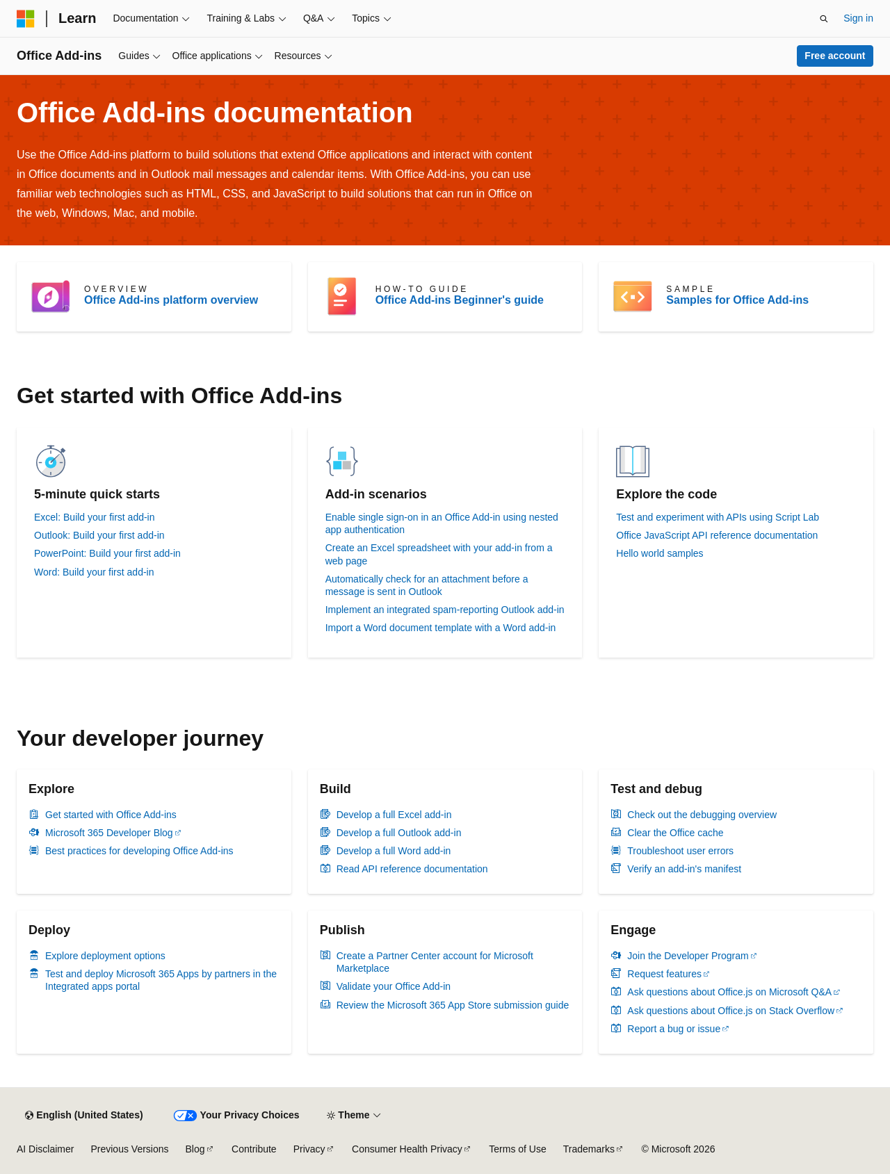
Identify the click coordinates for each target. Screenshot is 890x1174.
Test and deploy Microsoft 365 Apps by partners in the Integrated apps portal (161, 980)
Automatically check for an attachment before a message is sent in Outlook (426, 585)
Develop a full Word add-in (394, 850)
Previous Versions (129, 1149)
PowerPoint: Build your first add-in (107, 553)
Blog (195, 1149)
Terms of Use (517, 1149)
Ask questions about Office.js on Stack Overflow (730, 1010)
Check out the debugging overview (702, 814)
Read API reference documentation (412, 868)
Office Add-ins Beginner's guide (459, 300)
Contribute (254, 1149)
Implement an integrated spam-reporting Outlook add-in (445, 609)
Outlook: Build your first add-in (99, 535)
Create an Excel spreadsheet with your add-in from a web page (439, 554)
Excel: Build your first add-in (94, 517)
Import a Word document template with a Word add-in (440, 627)
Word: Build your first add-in (94, 572)
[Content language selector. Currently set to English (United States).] (84, 1115)
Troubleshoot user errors (680, 850)
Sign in (858, 18)
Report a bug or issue (673, 1028)
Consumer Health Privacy (407, 1149)
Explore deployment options (105, 955)
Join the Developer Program (687, 955)
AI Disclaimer (45, 1149)
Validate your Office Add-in (394, 986)
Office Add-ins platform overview (171, 300)
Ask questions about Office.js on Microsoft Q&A (729, 991)
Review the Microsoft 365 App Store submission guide (453, 1005)
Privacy (309, 1149)
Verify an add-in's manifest (684, 868)
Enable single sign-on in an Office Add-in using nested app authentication (441, 523)
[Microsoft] (26, 19)
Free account (834, 55)
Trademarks (589, 1149)
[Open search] (824, 18)
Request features (664, 973)
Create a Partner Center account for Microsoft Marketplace (435, 962)
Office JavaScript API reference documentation (717, 535)
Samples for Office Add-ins (737, 300)
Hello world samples (659, 553)
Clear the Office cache (675, 832)
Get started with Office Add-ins (111, 814)
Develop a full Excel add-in (394, 814)
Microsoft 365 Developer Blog (109, 832)
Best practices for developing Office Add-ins (139, 850)
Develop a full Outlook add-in (399, 832)
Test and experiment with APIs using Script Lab (717, 517)
